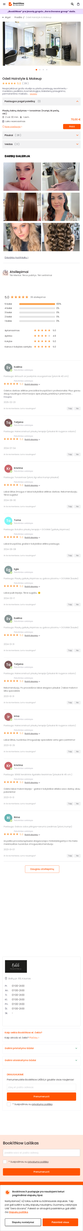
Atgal (7, 17)
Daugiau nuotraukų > (17, 257)
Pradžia (18, 17)
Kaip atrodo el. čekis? (39, 1035)
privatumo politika (42, 1104)
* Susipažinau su (32, 1104)
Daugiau (33, 94)
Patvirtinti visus (60, 1222)
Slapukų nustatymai (23, 1222)
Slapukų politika (18, 1212)
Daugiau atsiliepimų (42, 869)
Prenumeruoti (41, 1096)
